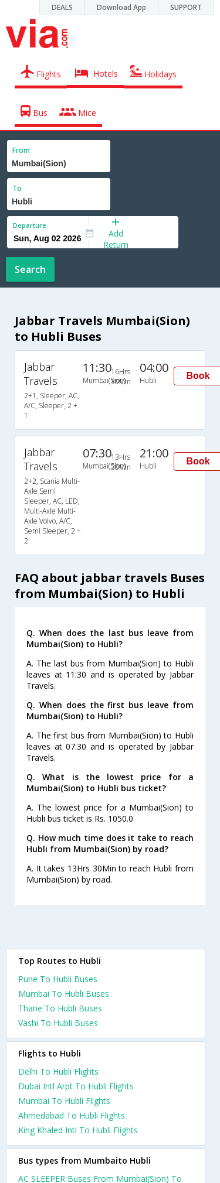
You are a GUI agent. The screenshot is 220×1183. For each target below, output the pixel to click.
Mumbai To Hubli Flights (64, 1100)
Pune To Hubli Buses (57, 978)
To (17, 188)
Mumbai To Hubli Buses (63, 993)
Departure (29, 225)
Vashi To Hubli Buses (58, 1022)
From (21, 150)
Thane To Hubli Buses (60, 1008)
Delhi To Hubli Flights (58, 1071)
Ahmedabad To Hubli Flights (71, 1115)
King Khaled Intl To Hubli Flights (78, 1130)
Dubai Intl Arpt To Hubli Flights (76, 1086)
